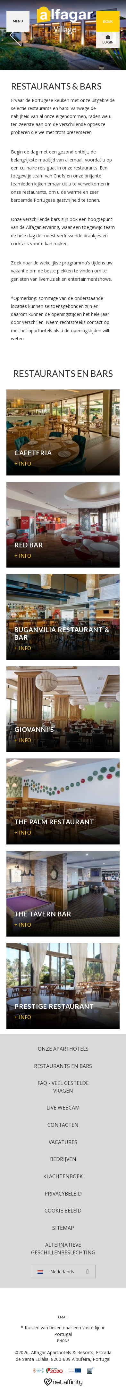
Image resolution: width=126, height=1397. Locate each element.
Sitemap (63, 1227)
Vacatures (63, 1142)
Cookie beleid (63, 1210)
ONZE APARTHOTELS (63, 1048)
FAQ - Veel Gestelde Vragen (63, 1086)
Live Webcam (63, 1107)
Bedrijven (63, 1159)
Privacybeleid (63, 1193)
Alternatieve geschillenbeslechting (63, 1248)
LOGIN (107, 39)
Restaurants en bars (63, 1066)
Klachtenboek (63, 1176)
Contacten (63, 1124)
